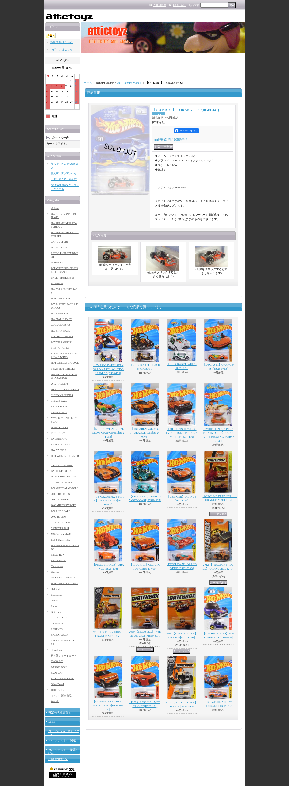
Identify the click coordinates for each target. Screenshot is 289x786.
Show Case (56, 650)
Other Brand (57, 684)
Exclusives (56, 594)
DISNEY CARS (59, 427)
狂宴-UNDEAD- (58, 759)
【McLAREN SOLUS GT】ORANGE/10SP (144, 433)
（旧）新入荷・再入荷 (64, 179)
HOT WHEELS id (60, 298)
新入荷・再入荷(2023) (63, 173)
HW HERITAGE (59, 313)
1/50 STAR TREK (60, 539)
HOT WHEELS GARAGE (65, 362)
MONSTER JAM (60, 528)
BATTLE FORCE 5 (61, 470)
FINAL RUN (58, 554)
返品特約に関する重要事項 (170, 139)
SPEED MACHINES (62, 395)
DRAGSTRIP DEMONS (64, 476)
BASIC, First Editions (62, 277)
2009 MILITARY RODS (63, 505)
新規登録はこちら (61, 42)
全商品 (55, 208)
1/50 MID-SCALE (60, 511)
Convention (57, 566)
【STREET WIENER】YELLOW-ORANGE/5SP (108, 433)
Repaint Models (59, 406)
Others (54, 600)
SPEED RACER (59, 634)
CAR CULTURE (59, 241)
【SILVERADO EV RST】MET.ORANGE (108, 705)
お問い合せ (179, 5)
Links (51, 721)
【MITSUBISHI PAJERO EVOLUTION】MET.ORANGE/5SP (181, 433)
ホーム (88, 82)
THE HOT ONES (60, 347)
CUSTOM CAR (59, 617)
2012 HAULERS (59, 383)
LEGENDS (57, 629)
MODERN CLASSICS (63, 577)
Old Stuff (56, 589)
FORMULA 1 (58, 262)
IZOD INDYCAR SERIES (65, 389)
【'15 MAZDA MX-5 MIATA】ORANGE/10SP (108, 500)
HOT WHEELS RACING (64, 583)
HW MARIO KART (61, 319)
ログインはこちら (61, 49)
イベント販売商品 (61, 695)
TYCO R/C (57, 661)
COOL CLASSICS (61, 324)
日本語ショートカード (64, 655)
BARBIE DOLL (59, 667)
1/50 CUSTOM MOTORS (64, 488)
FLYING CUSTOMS (62, 336)
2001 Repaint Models (129, 82)
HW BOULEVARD (61, 247)
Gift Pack (56, 611)
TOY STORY (58, 432)
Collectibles (57, 623)
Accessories (57, 283)
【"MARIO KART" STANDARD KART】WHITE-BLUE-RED (108, 369)
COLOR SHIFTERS (61, 482)
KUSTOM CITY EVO (62, 678)
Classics (55, 571)
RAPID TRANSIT (60, 444)
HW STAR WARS (60, 330)
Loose (54, 606)
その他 (55, 701)
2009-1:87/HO (58, 516)
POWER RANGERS (62, 342)
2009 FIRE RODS (60, 493)
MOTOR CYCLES (61, 533)
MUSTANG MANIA (62, 465)
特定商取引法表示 (59, 712)
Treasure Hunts (59, 412)
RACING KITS (59, 438)
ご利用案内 (159, 5)
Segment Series (59, 400)
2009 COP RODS (60, 499)
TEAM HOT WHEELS (63, 368)
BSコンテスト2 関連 (62, 740)
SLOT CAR (57, 672)
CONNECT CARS (60, 522)
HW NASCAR (58, 450)
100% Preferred (59, 689)
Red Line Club (58, 560)
